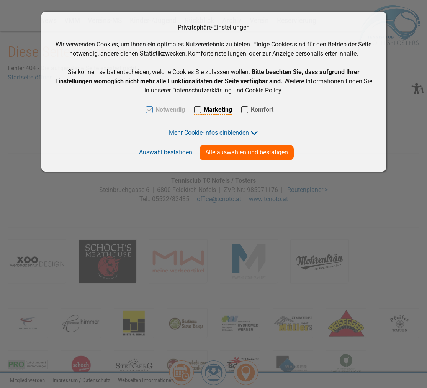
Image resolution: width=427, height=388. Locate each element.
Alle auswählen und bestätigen (246, 152)
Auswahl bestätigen (165, 152)
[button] (213, 132)
